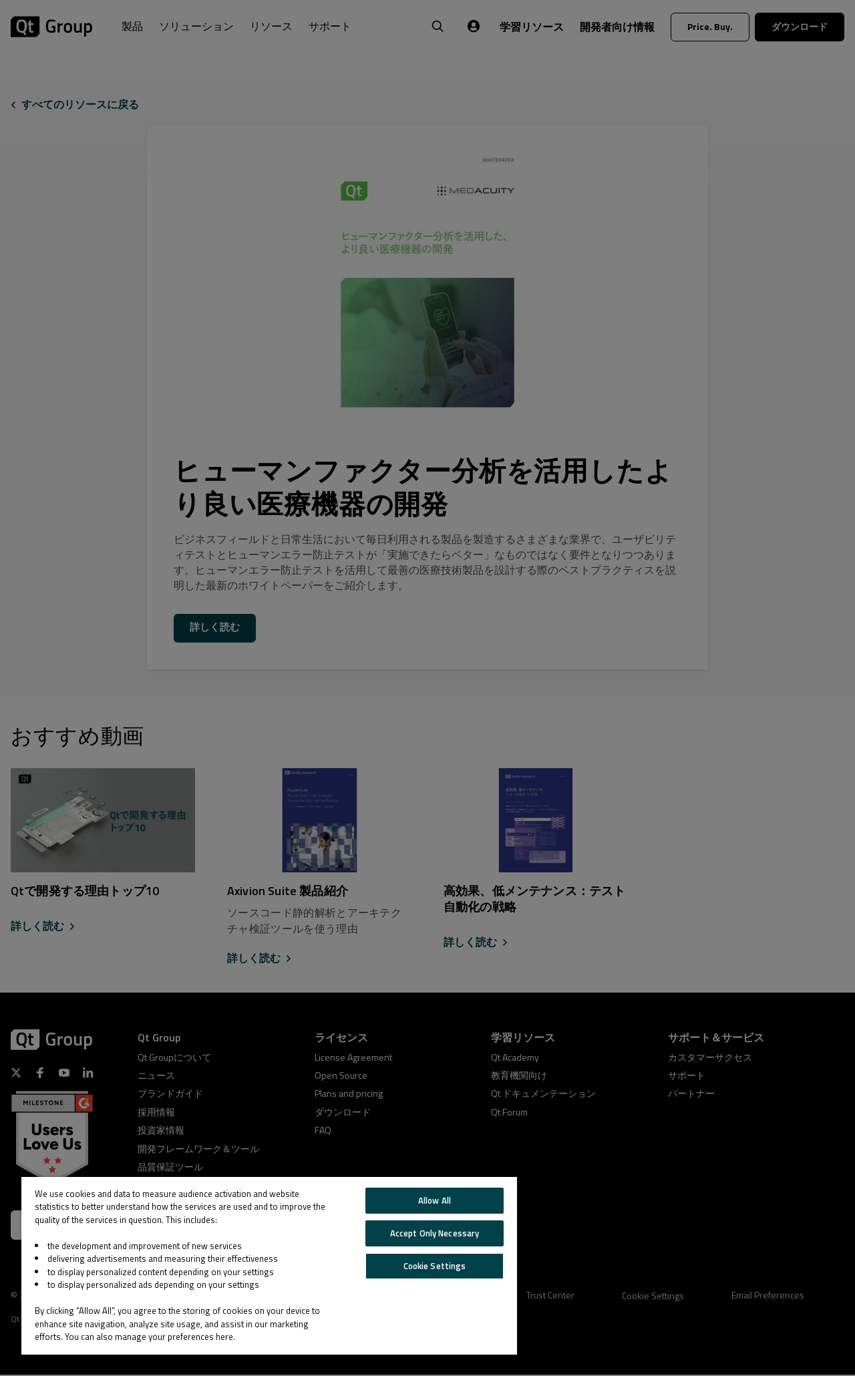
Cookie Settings (434, 1265)
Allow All (434, 1200)
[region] (269, 1266)
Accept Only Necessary (435, 1233)
